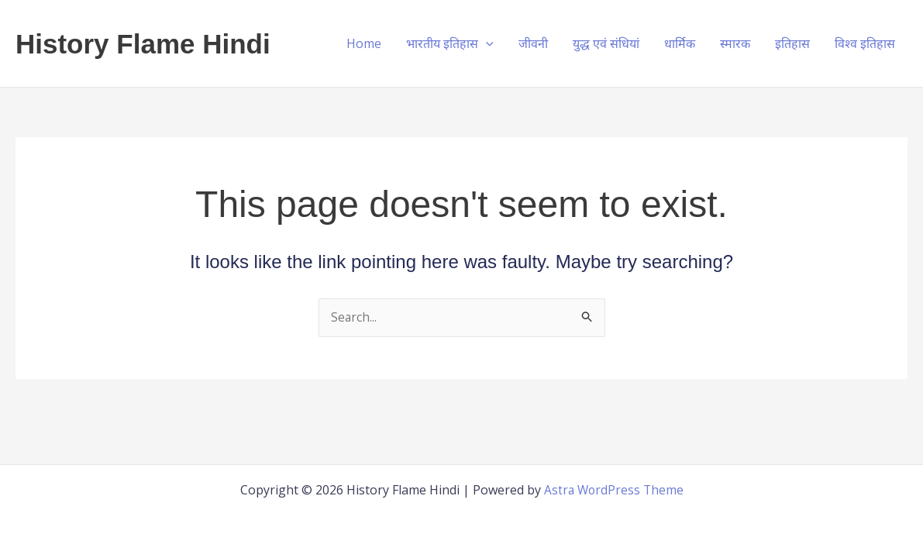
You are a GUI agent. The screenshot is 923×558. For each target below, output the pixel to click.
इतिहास (792, 43)
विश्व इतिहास (865, 43)
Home (363, 43)
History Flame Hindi (142, 44)
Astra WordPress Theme (613, 489)
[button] (486, 43)
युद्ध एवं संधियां (606, 43)
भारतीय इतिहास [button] (450, 43)
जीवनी (533, 43)
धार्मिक (679, 43)
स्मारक (735, 43)
